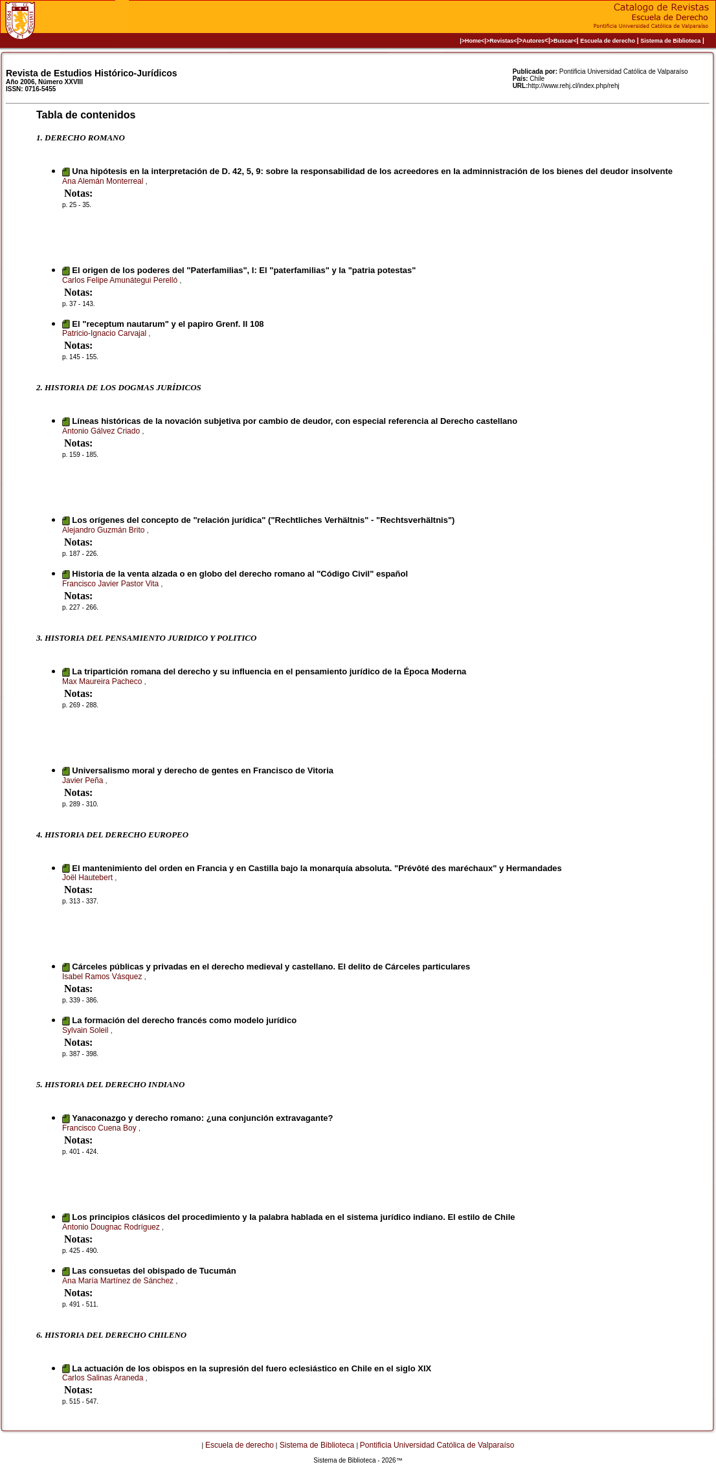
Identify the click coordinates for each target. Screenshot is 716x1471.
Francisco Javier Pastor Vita (111, 583)
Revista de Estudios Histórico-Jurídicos (91, 73)
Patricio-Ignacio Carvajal (105, 333)
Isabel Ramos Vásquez (103, 976)
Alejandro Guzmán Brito (104, 530)
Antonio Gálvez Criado (102, 431)
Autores (533, 41)
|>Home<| (473, 41)
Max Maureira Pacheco (103, 681)
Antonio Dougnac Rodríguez (112, 1227)
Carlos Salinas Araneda (104, 1377)
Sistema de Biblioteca (670, 41)
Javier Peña (84, 780)
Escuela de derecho (607, 41)
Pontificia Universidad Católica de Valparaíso (437, 1445)
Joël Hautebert (88, 877)
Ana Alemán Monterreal (104, 181)
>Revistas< (501, 41)
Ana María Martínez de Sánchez (118, 1280)
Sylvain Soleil (86, 1030)
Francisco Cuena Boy (100, 1128)
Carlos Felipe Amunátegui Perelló (120, 280)
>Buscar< (563, 41)
